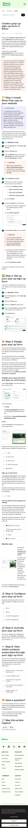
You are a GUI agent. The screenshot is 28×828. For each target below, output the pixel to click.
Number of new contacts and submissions (14, 671)
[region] (14, 816)
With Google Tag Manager (15, 192)
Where (8, 612)
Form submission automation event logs (14, 685)
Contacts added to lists (12, 676)
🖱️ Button (9, 535)
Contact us (17, 782)
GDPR (3, 764)
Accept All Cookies (14, 825)
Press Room (5, 758)
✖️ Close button (10, 538)
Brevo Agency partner (12, 715)
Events (3, 782)
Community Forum (6, 791)
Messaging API (18, 766)
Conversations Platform (18, 759)
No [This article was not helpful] (12, 727)
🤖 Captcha (9, 468)
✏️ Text (8, 453)
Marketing (9, 11)
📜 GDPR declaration (12, 464)
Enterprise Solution (19, 769)
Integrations (18, 795)
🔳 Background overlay (12, 525)
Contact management (12, 619)
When (7, 608)
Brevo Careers (5, 755)
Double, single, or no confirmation (11, 691)
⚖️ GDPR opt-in (10, 460)
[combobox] (14, 15)
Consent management (12, 616)
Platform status (18, 788)
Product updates (19, 791)
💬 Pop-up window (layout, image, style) (13, 530)
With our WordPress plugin (16, 189)
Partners (4, 785)
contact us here (8, 709)
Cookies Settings (14, 816)
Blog (3, 779)
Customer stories (6, 788)
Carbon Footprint (6, 761)
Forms (16, 11)
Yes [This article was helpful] (6, 727)
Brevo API (17, 785)
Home (3, 11)
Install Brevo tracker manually (16, 195)
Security (4, 768)
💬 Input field (10, 457)
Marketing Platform (19, 755)
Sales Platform (18, 763)
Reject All (14, 821)
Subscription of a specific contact (13, 680)
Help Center (18, 779)
